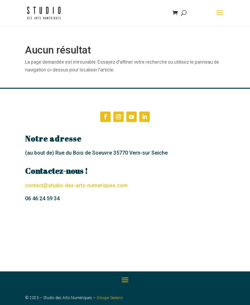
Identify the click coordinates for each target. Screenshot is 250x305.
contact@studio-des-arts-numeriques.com (76, 185)
